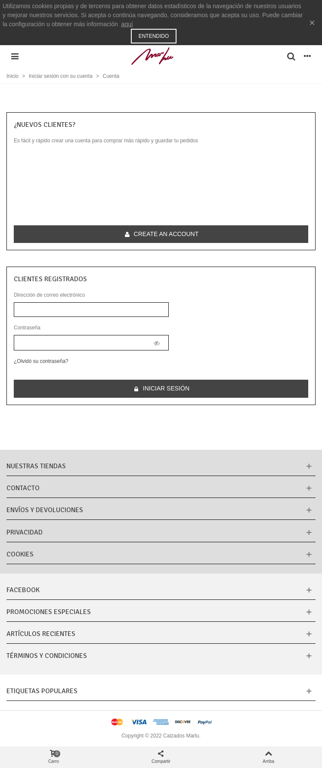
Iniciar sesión (161, 388)
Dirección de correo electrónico (49, 295)
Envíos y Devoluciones (44, 510)
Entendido (154, 36)
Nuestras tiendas (36, 466)
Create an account (161, 234)
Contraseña (27, 328)
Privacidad (24, 532)
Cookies (20, 554)
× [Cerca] (312, 22)
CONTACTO (23, 488)
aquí (127, 24)
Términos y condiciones (46, 655)
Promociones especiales (48, 612)
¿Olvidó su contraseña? (41, 361)
